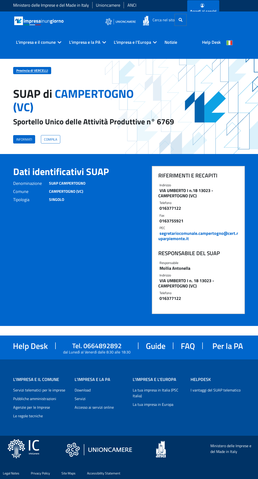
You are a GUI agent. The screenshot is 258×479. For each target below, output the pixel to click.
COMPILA (50, 139)
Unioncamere (108, 5)
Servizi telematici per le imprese (39, 390)
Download (83, 390)
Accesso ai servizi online (94, 407)
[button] (37, 42)
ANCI (131, 5)
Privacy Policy (40, 473)
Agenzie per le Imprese (31, 407)
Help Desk (211, 42)
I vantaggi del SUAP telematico (216, 390)
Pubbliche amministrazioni (34, 399)
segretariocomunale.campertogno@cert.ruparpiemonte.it (198, 236)
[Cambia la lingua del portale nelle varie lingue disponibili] (229, 42)
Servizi (80, 399)
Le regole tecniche (28, 416)
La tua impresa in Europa (153, 404)
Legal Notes (11, 473)
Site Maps (68, 473)
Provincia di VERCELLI (32, 70)
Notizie (171, 42)
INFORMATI (24, 139)
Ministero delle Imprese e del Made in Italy (51, 5)
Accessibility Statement (103, 473)
